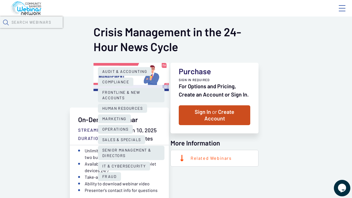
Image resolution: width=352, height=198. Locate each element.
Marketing (107, 147)
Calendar (128, 29)
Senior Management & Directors (81, 158)
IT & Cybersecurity (150, 158)
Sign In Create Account (272, 149)
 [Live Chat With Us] (337, 184)
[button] (285, 28)
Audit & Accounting (67, 137)
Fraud (189, 158)
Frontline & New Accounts (167, 137)
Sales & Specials (186, 147)
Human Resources (65, 147)
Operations (143, 147)
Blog (264, 13)
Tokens (155, 29)
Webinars (97, 29)
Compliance (113, 137)
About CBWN (297, 13)
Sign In (335, 13)
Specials (193, 29)
